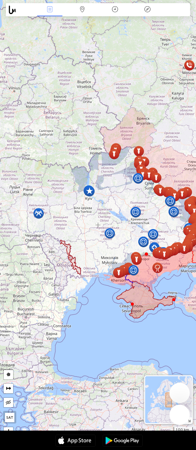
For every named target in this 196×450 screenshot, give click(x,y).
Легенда (147, 10)
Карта (82, 10)
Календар (115, 10)
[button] (146, 254)
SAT (9, 417)
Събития (50, 10)
